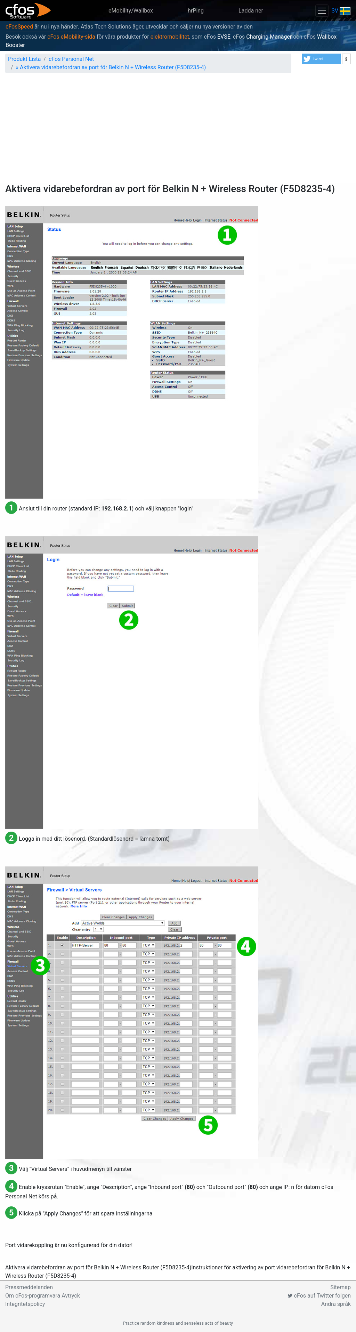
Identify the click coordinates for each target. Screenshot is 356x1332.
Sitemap (340, 1287)
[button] (321, 59)
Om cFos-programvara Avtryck (42, 1295)
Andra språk (336, 1304)
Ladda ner (250, 10)
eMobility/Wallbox (130, 10)
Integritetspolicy (25, 1304)
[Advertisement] (178, 131)
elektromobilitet (170, 36)
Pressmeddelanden (29, 1287)
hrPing (196, 10)
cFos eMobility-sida (71, 36)
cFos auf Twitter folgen (319, 1295)
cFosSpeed (19, 26)
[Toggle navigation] (322, 11)
